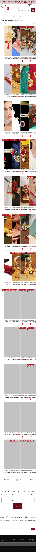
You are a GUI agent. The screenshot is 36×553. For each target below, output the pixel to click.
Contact (9, 544)
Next (31, 479)
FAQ (27, 544)
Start (33, 534)
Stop (35, 534)
